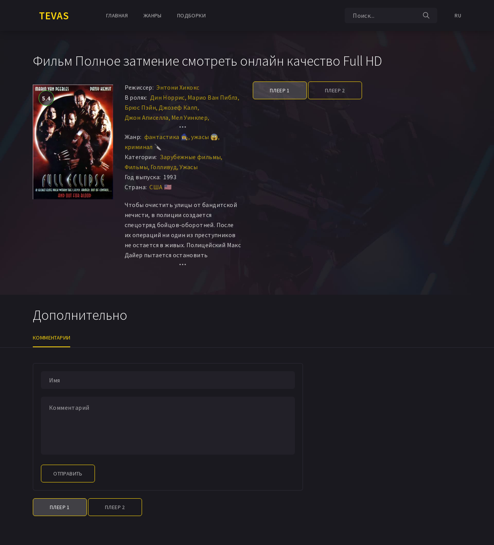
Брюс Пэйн (140, 107)
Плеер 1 (280, 90)
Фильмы (136, 167)
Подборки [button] (191, 15)
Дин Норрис (167, 97)
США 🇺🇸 (160, 187)
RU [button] (458, 15)
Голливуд (164, 167)
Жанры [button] (153, 15)
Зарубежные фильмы (190, 157)
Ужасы (188, 167)
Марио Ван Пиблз (213, 97)
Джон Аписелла (147, 117)
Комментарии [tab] (51, 337)
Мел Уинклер (189, 117)
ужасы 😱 (204, 137)
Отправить (68, 473)
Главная (117, 15)
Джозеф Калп (178, 107)
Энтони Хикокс (177, 87)
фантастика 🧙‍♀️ (166, 137)
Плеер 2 (335, 90)
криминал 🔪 (143, 147)
